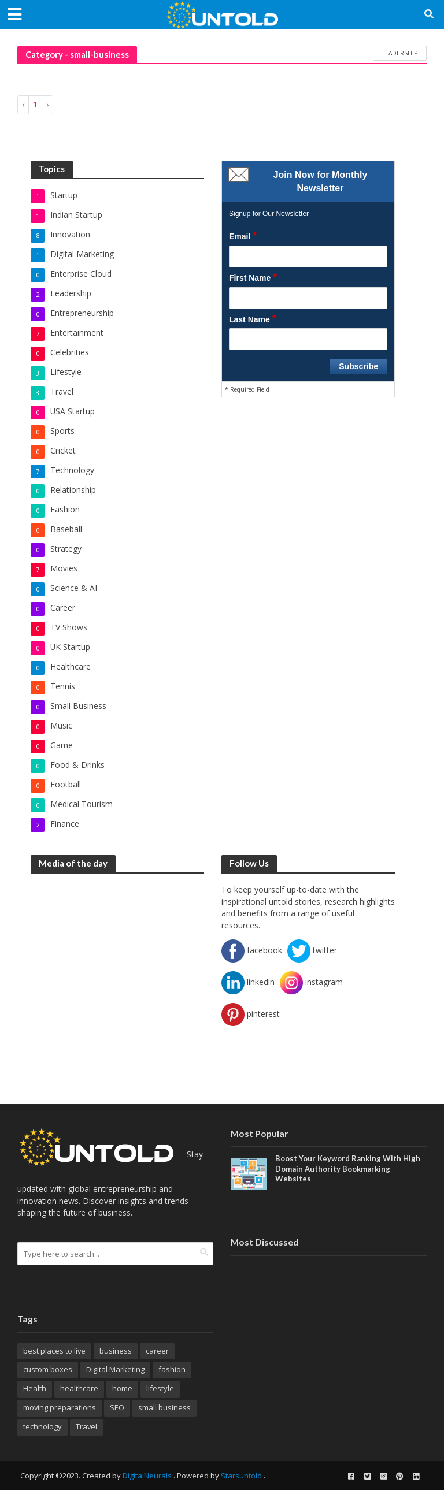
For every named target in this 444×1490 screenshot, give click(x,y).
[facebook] (351, 1476)
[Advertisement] (117, 956)
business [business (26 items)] (115, 1351)
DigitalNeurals (147, 1475)
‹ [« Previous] (23, 104)
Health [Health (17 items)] (34, 1388)
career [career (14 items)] (157, 1351)
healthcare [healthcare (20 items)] (79, 1388)
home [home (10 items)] (122, 1388)
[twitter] (367, 1476)
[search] (204, 1252)
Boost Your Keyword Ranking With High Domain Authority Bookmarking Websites (347, 1168)
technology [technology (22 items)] (42, 1426)
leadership (399, 53)
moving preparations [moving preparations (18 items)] (59, 1407)
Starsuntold (241, 1475)
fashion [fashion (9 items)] (172, 1369)
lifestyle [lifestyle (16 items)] (160, 1388)
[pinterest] (399, 1476)
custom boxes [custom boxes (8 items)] (47, 1369)
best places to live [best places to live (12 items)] (54, 1351)
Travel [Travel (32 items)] (86, 1426)
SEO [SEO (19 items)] (117, 1407)
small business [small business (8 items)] (164, 1407)
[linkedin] (416, 1476)
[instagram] (383, 1476)
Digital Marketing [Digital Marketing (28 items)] (115, 1369)
